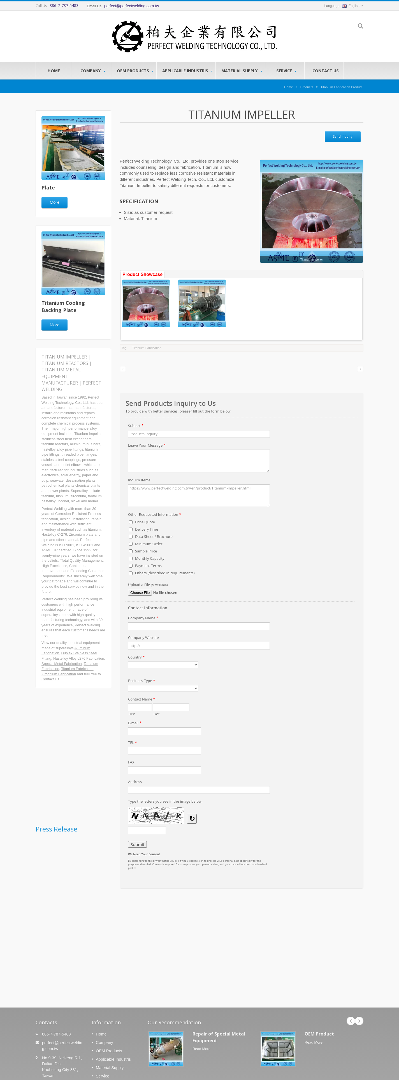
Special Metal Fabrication (61, 664)
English (350, 6)
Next (359, 1021)
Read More (201, 1049)
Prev (351, 1021)
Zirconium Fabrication (58, 674)
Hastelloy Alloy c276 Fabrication (78, 658)
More (54, 202)
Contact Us (325, 70)
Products (306, 87)
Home (54, 70)
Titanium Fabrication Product (341, 87)
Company (93, 70)
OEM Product (319, 1034)
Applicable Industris (187, 70)
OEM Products (135, 70)
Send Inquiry (342, 136)
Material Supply (242, 70)
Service (286, 70)
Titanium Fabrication (77, 669)
